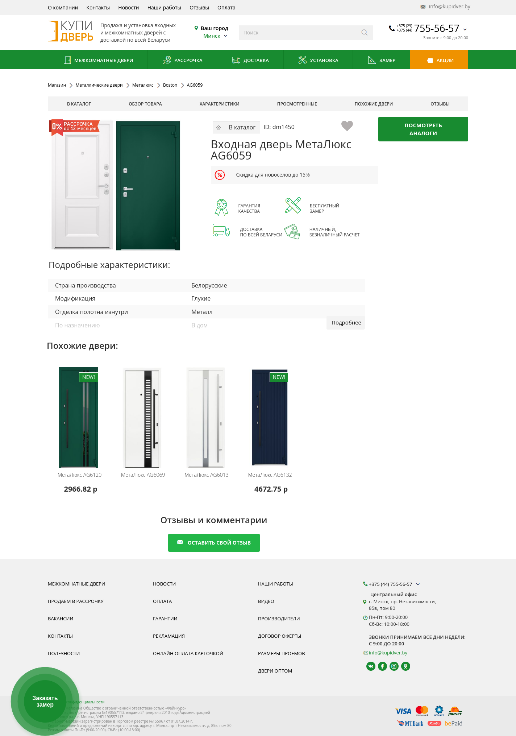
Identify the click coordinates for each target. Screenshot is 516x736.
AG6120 (79, 475)
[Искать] (365, 32)
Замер (381, 61)
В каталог (79, 104)
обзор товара (145, 104)
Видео (266, 601)
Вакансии (60, 618)
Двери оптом (275, 670)
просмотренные (297, 104)
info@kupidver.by (444, 7)
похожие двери (374, 104)
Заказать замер (45, 701)
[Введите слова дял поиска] (298, 32)
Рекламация (169, 636)
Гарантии (165, 618)
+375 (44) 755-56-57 (395, 584)
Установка (318, 61)
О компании (63, 7)
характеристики (220, 104)
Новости (128, 7)
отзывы (440, 104)
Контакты (98, 7)
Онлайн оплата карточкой (188, 653)
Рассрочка (182, 61)
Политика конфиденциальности (76, 702)
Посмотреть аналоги (423, 129)
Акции (439, 61)
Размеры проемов (281, 653)
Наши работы (164, 7)
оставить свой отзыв (214, 542)
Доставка (250, 61)
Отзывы (199, 7)
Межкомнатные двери (97, 61)
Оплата (226, 7)
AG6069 (143, 475)
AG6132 (270, 475)
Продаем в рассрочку (76, 601)
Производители (279, 618)
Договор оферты (279, 636)
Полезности (64, 653)
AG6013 (206, 475)
